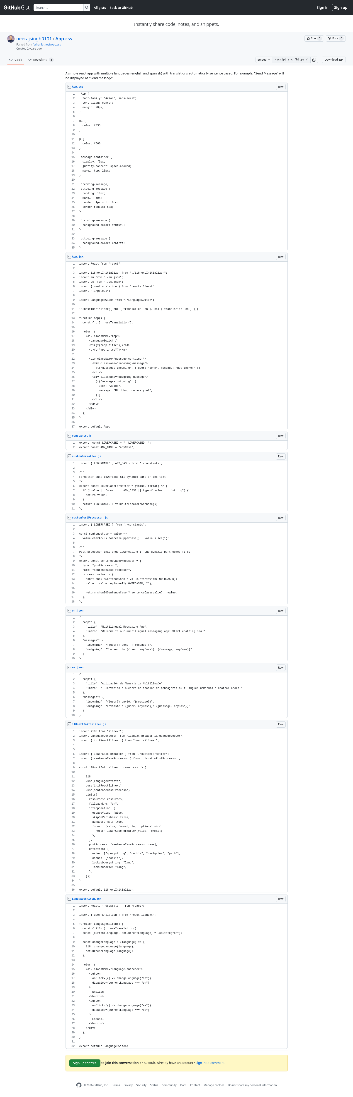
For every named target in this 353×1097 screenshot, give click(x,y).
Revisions (41, 59)
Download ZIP (334, 60)
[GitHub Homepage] (79, 1085)
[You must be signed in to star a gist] (314, 38)
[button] (314, 60)
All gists (100, 7)
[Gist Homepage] (17, 7)
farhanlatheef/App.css (47, 44)
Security (141, 1085)
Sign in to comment (209, 1063)
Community (169, 1085)
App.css (63, 39)
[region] (176, 171)
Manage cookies (214, 1085)
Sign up (340, 7)
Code (15, 59)
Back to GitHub (121, 7)
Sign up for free (85, 1063)
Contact (195, 1085)
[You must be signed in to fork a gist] (336, 38)
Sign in (323, 7)
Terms (116, 1085)
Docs (183, 1085)
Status (154, 1085)
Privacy (128, 1085)
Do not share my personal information (252, 1085)
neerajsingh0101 (34, 39)
